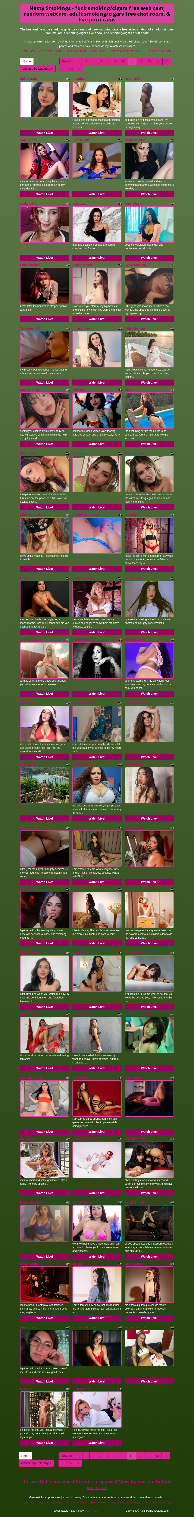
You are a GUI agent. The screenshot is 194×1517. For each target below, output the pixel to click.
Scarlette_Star (135, 140)
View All (67, 61)
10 (123, 61)
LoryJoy (78, 889)
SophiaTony (28, 140)
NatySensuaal (30, 952)
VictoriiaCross (135, 889)
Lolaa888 (78, 390)
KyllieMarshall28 (136, 265)
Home (27, 61)
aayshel (77, 1264)
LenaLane (79, 203)
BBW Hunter (98, 51)
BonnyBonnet (134, 1264)
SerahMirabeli (82, 639)
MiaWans (26, 578)
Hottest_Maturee (84, 1327)
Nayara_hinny (30, 390)
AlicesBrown (81, 1388)
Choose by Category (38, 68)
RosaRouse (28, 703)
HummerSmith (30, 265)
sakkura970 (28, 203)
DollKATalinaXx (31, 764)
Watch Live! (44, 133)
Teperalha (132, 203)
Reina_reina (133, 578)
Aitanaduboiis (82, 328)
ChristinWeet (29, 1014)
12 (141, 61)
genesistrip (133, 764)
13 (149, 61)
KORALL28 (80, 952)
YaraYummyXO (30, 328)
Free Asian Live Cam (159, 51)
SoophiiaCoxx (135, 952)
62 (71, 68)
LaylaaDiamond (31, 889)
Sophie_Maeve (30, 639)
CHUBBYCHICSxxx (86, 514)
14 (158, 61)
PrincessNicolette (32, 514)
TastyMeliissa (82, 1202)
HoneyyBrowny (31, 1202)
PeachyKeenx (82, 703)
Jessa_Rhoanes (136, 703)
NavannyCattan (31, 1077)
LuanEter (131, 514)
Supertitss (27, 1327)
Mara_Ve (26, 1388)
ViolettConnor (82, 265)
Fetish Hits (91, 1510)
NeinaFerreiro (82, 578)
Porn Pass (28, 51)
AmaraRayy (80, 1014)
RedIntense (28, 453)
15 (167, 61)
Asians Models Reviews (125, 51)
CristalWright (29, 1264)
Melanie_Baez (134, 453)
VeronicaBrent (135, 1139)
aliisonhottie (133, 1077)
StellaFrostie (29, 1139)
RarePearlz (132, 78)
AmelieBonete (135, 1202)
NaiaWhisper (134, 828)
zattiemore (79, 453)
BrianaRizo (80, 1077)
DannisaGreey (82, 764)
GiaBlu (129, 390)
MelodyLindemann (138, 1014)
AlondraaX (79, 78)
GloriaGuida (81, 140)
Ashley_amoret (135, 1327)
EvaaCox (78, 828)
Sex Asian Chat (76, 51)
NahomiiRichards (84, 1139)
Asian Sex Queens (50, 51)
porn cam (97, 1487)
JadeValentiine (135, 328)
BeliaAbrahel (29, 78)
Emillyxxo (27, 828)
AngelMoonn (134, 639)
